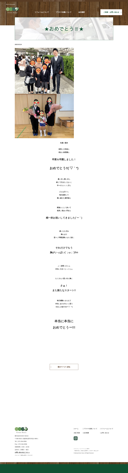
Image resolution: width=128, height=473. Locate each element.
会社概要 (81, 12)
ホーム (76, 428)
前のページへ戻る (64, 367)
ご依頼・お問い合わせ (111, 12)
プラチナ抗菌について (63, 12)
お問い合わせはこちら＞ (22, 452)
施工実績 (77, 433)
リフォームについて (42, 12)
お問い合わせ (105, 433)
